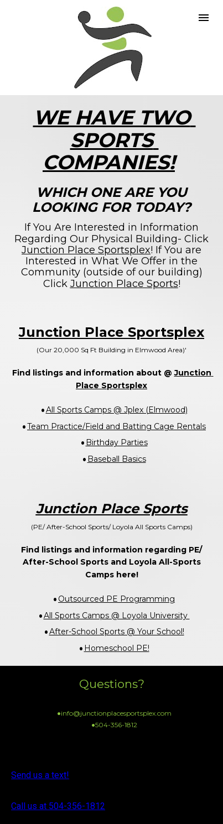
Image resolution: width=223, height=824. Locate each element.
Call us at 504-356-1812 (58, 806)
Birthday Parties (117, 442)
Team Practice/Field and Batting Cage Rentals (116, 426)
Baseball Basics (116, 459)
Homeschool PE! (116, 648)
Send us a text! (40, 775)
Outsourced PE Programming (116, 599)
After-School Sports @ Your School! (116, 632)
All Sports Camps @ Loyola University (117, 615)
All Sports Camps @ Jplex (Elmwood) (117, 410)
